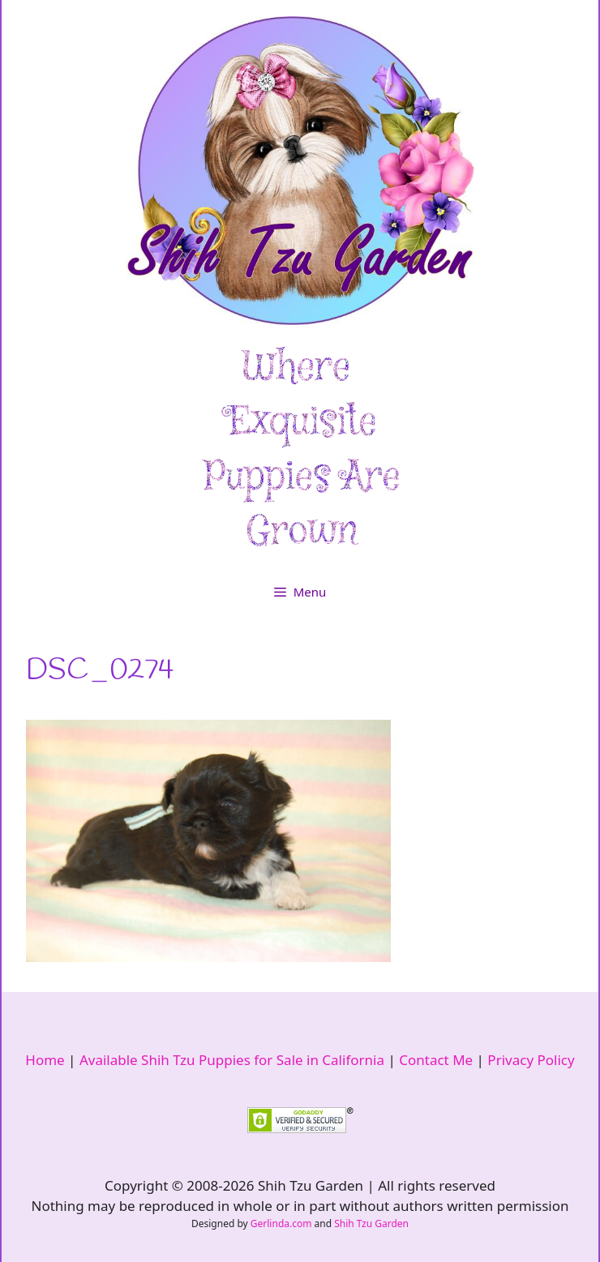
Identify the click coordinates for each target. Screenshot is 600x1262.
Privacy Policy (530, 1059)
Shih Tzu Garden (371, 1223)
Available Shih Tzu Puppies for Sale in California (231, 1059)
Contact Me (436, 1059)
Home (44, 1059)
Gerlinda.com (281, 1223)
